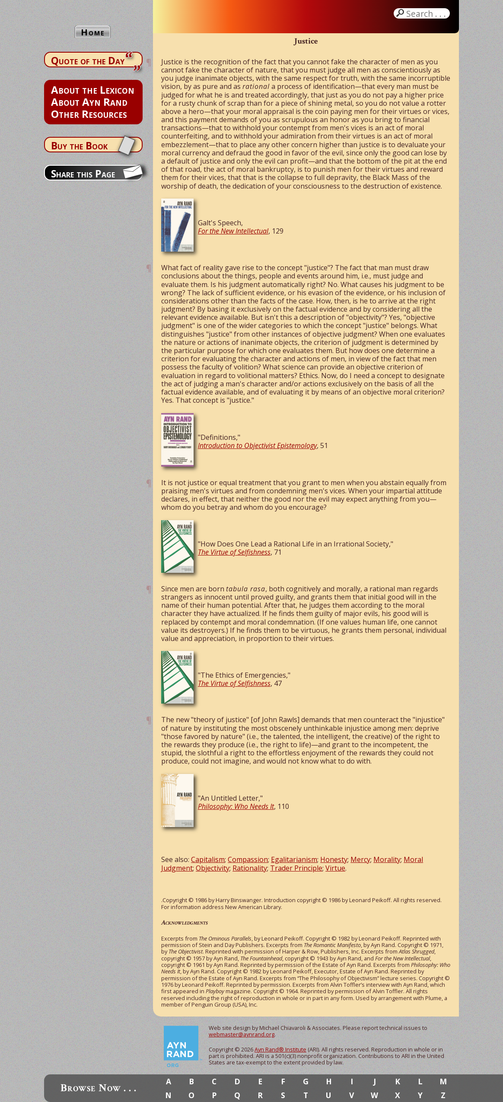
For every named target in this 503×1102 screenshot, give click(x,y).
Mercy (360, 859)
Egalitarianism (294, 859)
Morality (387, 859)
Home (93, 32)
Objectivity (212, 868)
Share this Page (83, 173)
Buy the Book (79, 145)
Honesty (333, 859)
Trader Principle (296, 868)
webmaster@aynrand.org (241, 1034)
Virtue (335, 868)
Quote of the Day (87, 60)
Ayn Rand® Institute (280, 1049)
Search (427, 13)
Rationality (249, 868)
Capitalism (208, 859)
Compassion (248, 859)
